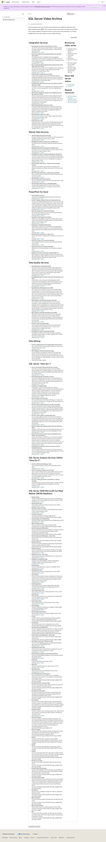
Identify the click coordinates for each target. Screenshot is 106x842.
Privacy (32, 837)
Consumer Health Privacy (42, 837)
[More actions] (76, 14)
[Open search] (99, 2)
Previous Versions (13, 837)
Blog (20, 837)
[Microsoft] (3, 2)
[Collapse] (23, 14)
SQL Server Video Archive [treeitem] (9, 19)
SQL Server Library (72, 96)
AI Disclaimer (5, 837)
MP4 (42, 52)
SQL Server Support (72, 102)
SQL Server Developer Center (72, 98)
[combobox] (13, 17)
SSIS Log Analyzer (39, 116)
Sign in (102, 2)
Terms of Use (54, 837)
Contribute (26, 837)
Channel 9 (70, 86)
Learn (29, 13)
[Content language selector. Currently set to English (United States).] (8, 834)
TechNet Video (71, 84)
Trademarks (61, 837)
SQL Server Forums (72, 100)
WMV (38, 52)
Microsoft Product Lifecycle (42, 6)
